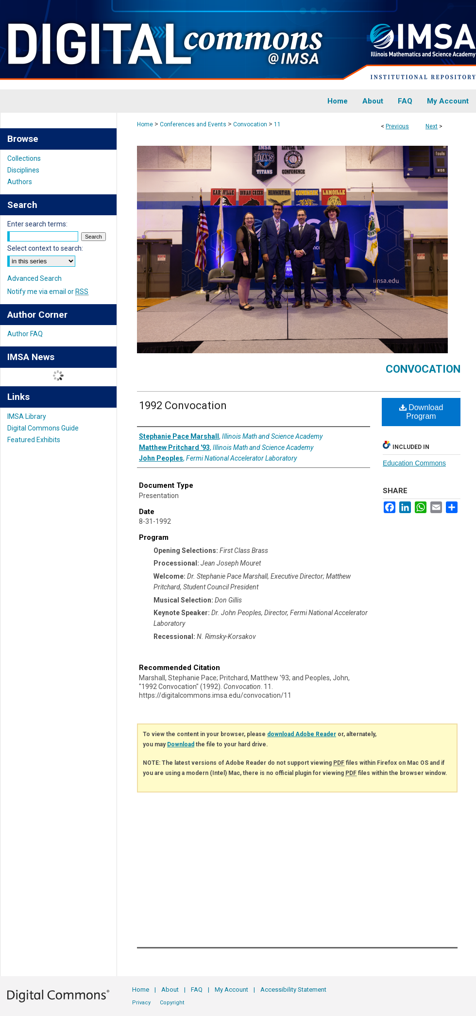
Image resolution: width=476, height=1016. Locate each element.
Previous (397, 126)
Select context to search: (45, 248)
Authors (19, 182)
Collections (24, 158)
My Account (231, 989)
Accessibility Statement (293, 989)
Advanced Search (34, 278)
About (170, 989)
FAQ (197, 989)
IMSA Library (26, 416)
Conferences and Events (193, 124)
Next (431, 126)
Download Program (421, 411)
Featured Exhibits (33, 440)
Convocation (250, 124)
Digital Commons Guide (43, 428)
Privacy (141, 1002)
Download (180, 744)
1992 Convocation (183, 405)
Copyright (172, 1002)
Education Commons (414, 463)
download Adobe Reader (301, 734)
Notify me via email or (47, 291)
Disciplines (23, 170)
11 (277, 124)
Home (145, 124)
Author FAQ (25, 334)
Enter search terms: (37, 224)
